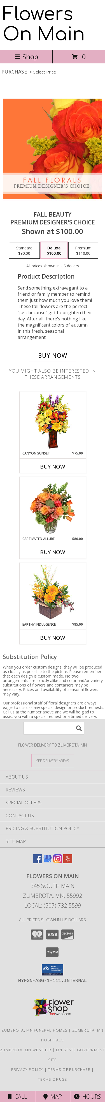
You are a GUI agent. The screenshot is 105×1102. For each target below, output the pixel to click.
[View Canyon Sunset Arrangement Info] (52, 421)
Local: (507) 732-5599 (52, 905)
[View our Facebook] (37, 861)
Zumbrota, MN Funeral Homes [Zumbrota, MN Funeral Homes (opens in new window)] (34, 1030)
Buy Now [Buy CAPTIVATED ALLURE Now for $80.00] (52, 552)
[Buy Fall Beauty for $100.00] (53, 355)
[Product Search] (54, 728)
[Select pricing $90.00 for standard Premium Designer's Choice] (24, 250)
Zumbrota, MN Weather (25, 1049)
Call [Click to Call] (17, 1096)
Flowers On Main (44, 24)
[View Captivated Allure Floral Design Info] (52, 506)
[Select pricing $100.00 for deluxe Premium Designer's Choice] (54, 250)
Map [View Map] (52, 1096)
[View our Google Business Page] (47, 861)
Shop (26, 56)
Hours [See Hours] (87, 1096)
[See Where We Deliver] (52, 760)
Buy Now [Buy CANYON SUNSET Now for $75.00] (52, 466)
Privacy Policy (27, 1069)
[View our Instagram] (57, 861)
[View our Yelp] (67, 861)
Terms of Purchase (69, 1069)
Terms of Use (52, 1079)
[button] (52, 969)
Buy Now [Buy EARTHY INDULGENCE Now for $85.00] (52, 637)
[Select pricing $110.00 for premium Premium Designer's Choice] (83, 250)
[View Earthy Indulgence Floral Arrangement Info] (52, 592)
